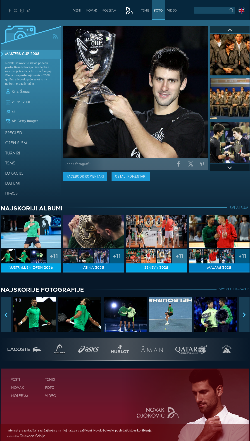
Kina (15, 91)
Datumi (12, 183)
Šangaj (25, 91)
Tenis (145, 10)
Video (172, 10)
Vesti (77, 10)
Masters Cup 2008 (22, 54)
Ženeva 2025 (156, 268)
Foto (158, 10)
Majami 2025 (219, 268)
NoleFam (109, 10)
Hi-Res (11, 193)
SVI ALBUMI (240, 208)
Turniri (12, 153)
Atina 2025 (93, 268)
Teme (10, 163)
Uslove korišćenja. (139, 430)
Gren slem (16, 143)
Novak (91, 10)
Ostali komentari (130, 176)
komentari (85, 176)
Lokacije (14, 173)
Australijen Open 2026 (31, 268)
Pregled (13, 133)
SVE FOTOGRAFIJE (234, 289)
